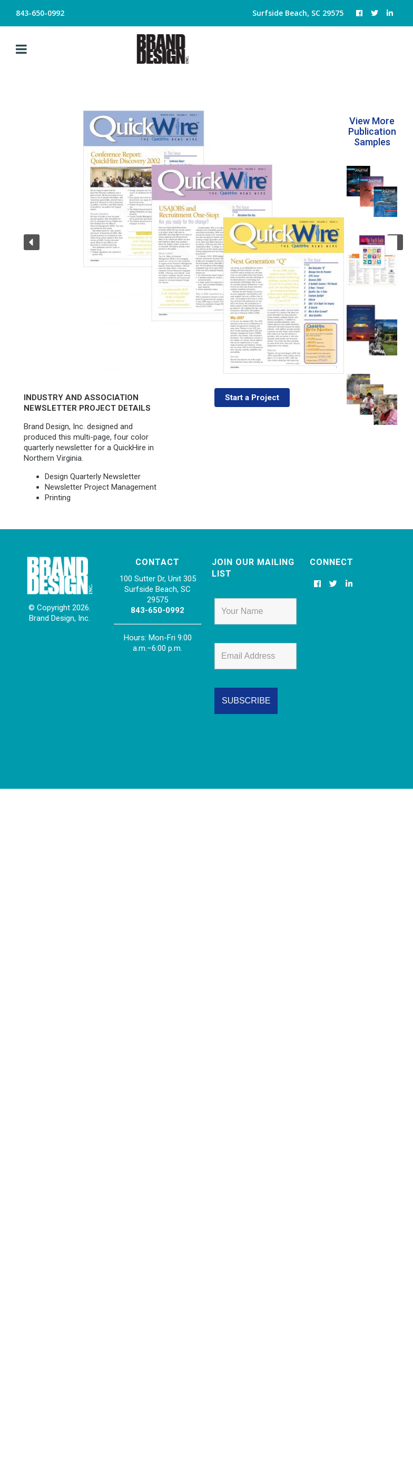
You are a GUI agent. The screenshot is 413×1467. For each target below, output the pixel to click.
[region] (173, 242)
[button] (32, 242)
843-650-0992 (157, 610)
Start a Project (252, 397)
